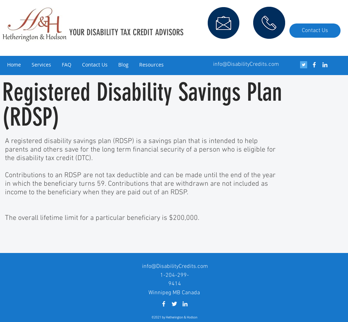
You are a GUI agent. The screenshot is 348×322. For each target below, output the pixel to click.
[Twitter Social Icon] (303, 64)
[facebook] (314, 64)
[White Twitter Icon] (174, 303)
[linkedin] (324, 64)
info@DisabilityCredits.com (246, 64)
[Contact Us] (315, 30)
